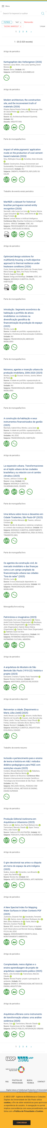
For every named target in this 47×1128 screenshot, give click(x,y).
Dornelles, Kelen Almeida (33, 159)
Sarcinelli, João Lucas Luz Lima (15, 211)
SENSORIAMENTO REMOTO (21, 934)
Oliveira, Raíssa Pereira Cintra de (16, 109)
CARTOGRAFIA (16, 72)
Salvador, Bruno (23, 723)
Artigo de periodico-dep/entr (16, 699)
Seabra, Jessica (9, 872)
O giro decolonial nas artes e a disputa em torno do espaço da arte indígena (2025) (22, 866)
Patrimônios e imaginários (19, 634)
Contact (41, 1082)
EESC (36, 277)
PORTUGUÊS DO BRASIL (21, 229)
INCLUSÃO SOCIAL (18, 786)
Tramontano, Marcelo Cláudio (15, 827)
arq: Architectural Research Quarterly (23, 117)
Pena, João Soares (11, 830)
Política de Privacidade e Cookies (28, 1111)
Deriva (12, 70)
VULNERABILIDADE (11, 486)
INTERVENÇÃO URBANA (34, 1029)
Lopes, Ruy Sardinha (11, 874)
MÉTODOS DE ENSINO (28, 788)
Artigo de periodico (12, 51)
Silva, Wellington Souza (12, 159)
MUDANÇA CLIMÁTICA (19, 279)
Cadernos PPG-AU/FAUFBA (20, 832)
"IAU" (18, 22)
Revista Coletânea (16, 679)
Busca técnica (30, 1081)
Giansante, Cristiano (11, 677)
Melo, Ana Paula (23, 272)
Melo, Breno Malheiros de (13, 922)
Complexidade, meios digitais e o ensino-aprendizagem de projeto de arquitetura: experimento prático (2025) (23, 967)
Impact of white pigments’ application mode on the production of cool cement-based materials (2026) (23, 152)
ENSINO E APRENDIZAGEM (21, 984)
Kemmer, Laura (9, 65)
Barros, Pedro (35, 723)
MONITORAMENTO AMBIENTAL (15, 937)
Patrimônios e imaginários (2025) (20, 617)
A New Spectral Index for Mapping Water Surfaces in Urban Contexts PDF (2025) (22, 910)
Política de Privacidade (17, 1081)
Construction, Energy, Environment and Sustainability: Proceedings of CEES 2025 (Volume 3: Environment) (23, 166)
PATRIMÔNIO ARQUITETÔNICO (22, 637)
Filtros (7, 22)
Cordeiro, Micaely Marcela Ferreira (16, 771)
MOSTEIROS (15, 682)
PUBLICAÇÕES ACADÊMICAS (31, 835)
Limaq (12, 481)
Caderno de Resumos (18, 776)
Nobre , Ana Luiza (22, 65)
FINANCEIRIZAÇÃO (18, 339)
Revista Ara (14, 877)
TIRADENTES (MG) (11, 535)
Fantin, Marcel (31, 922)
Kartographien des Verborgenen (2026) (23, 62)
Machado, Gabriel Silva (12, 428)
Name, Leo (8, 825)
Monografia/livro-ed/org (14, 607)
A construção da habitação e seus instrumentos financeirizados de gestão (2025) (23, 421)
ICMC (28, 224)
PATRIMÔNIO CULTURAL (13, 639)
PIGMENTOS (23, 171)
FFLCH (6, 931)
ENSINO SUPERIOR (11, 791)
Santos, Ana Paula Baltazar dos (26, 825)
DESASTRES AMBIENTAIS (20, 533)
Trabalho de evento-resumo (15, 748)
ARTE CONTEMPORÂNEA (20, 879)
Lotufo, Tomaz (14, 720)
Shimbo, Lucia (9, 329)
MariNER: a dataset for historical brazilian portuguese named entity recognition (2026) (20, 205)
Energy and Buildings (17, 277)
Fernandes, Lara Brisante (27, 872)
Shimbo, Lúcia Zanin (29, 428)
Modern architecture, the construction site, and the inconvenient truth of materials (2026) (22, 103)
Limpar (42, 26)
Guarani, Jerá (27, 718)
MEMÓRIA (26, 639)
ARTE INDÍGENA (37, 879)
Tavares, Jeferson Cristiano (14, 479)
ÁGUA (34, 934)
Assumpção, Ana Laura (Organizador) (18, 620)
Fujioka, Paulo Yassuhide (28, 677)
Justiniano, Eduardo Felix (13, 917)
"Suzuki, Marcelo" (13, 26)
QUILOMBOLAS (28, 72)
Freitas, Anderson (10, 723)
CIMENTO (14, 171)
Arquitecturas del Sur (17, 1026)
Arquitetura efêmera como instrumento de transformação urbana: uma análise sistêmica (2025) (23, 1017)
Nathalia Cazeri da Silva (15, 632)
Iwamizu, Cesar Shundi (28, 720)
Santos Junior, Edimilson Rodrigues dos (25, 919)
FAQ (6, 1082)
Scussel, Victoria (23, 376)
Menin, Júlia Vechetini (12, 974)
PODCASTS (15, 835)
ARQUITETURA (16, 122)
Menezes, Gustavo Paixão (13, 924)
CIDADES (22, 486)
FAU (30, 725)
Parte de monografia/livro (15, 139)
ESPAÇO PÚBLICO (17, 1029)
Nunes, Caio (8, 1024)
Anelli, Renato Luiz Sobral (13, 716)
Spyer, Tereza (34, 827)
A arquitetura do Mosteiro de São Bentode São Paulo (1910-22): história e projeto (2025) (23, 670)
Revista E (13, 725)
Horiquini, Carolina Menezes (14, 520)
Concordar (22, 1123)
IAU (23, 70)
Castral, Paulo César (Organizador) (30, 629)
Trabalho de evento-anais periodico (19, 191)
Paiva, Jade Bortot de (27, 214)
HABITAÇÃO (8, 282)
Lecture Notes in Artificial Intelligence (24, 219)
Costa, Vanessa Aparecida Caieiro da (17, 269)
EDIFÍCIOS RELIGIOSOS (29, 682)
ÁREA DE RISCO (37, 533)
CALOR (31, 279)
